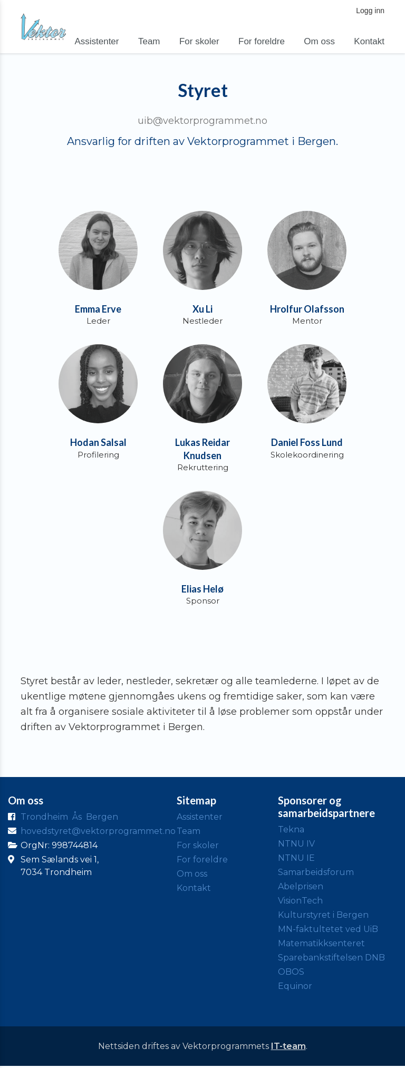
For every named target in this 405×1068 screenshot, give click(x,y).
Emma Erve (98, 309)
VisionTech (300, 902)
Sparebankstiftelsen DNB (331, 959)
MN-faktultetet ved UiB (328, 931)
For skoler (199, 41)
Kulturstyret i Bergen (323, 916)
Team (149, 41)
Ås (77, 818)
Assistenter (96, 41)
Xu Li (202, 309)
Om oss (319, 41)
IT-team (288, 1048)
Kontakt (369, 41)
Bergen (102, 818)
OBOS (291, 973)
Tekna (291, 831)
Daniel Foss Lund (307, 443)
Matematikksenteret (321, 945)
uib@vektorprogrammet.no (202, 121)
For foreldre (261, 41)
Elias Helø (202, 591)
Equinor (295, 988)
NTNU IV (296, 845)
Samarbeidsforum (316, 874)
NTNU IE (296, 860)
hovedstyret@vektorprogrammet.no (98, 833)
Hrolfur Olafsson (307, 309)
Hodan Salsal (98, 443)
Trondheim (44, 818)
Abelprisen (300, 888)
